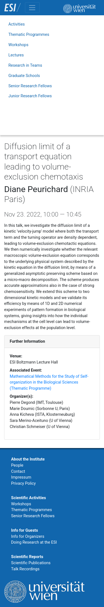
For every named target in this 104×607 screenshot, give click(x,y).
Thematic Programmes (28, 34)
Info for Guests (24, 530)
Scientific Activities (28, 498)
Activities (16, 24)
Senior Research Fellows (30, 86)
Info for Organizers (27, 536)
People (17, 465)
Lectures (16, 55)
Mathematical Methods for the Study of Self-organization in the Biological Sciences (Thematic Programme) (49, 382)
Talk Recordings (25, 569)
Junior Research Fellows (30, 96)
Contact (18, 471)
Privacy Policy (23, 483)
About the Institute (28, 459)
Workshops (18, 45)
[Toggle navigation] (32, 7)
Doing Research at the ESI (34, 542)
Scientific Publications (30, 563)
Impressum (21, 477)
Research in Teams (25, 65)
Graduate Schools (24, 75)
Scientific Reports (27, 556)
